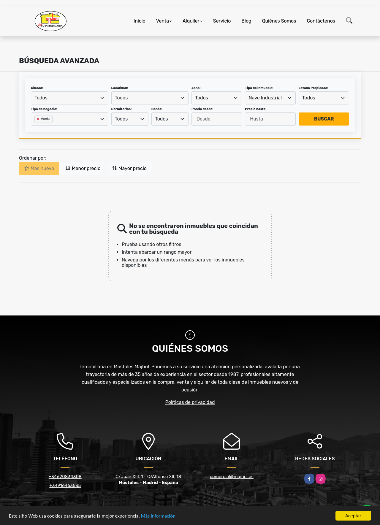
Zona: (196, 88)
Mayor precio (129, 168)
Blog (246, 21)
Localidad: (119, 88)
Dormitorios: (121, 109)
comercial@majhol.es (232, 476)
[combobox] (69, 97)
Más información (158, 516)
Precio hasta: (255, 109)
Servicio (222, 21)
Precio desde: (202, 109)
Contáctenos (321, 21)
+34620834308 (65, 476)
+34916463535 (65, 485)
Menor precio (82, 168)
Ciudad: (37, 88)
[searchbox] (36, 128)
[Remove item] (39, 119)
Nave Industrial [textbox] (265, 98)
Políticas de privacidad (190, 402)
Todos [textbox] (41, 98)
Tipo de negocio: (44, 109)
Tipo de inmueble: (259, 88)
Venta (162, 21)
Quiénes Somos (279, 21)
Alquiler (191, 21)
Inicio (139, 21)
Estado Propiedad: (313, 88)
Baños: (156, 109)
